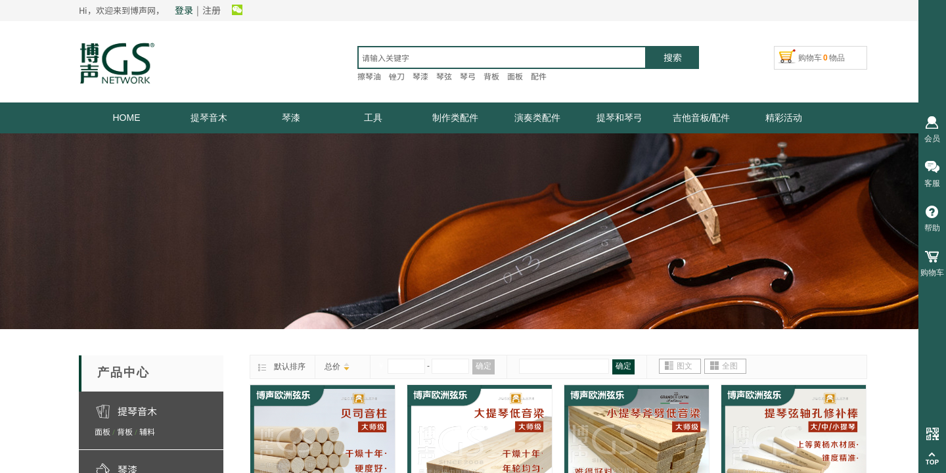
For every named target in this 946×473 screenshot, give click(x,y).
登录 (184, 9)
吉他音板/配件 (702, 117)
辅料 (147, 431)
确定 (483, 366)
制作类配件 (455, 117)
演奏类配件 (537, 117)
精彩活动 (783, 117)
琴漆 (291, 117)
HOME (127, 117)
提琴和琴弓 (619, 117)
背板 (125, 431)
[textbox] (501, 57)
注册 (211, 9)
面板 (102, 431)
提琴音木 (209, 117)
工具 (373, 117)
